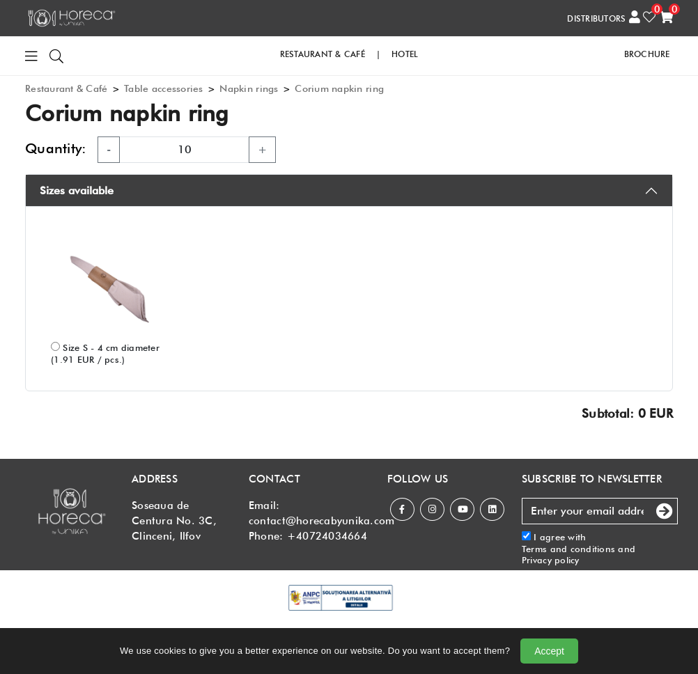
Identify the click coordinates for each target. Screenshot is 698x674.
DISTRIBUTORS (596, 18)
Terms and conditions (568, 548)
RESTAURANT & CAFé (322, 54)
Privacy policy (551, 559)
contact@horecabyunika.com (322, 521)
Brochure (647, 54)
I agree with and (578, 548)
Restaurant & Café (66, 88)
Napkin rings (248, 88)
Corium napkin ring (339, 88)
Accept (549, 651)
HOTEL (404, 54)
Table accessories (163, 88)
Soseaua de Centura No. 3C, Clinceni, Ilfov (174, 520)
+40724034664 (327, 536)
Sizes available (77, 190)
